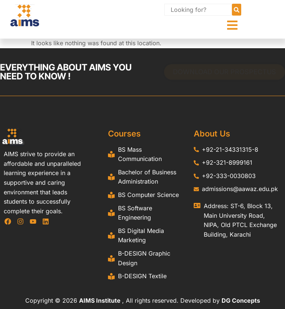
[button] (232, 25)
